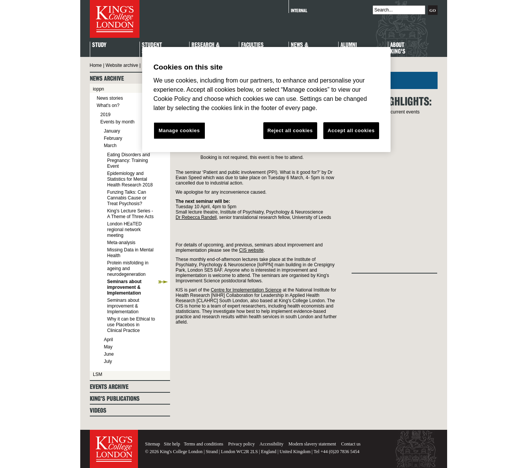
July (108, 361)
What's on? (108, 105)
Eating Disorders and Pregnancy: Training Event (128, 160)
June (109, 354)
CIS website (251, 250)
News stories (110, 98)
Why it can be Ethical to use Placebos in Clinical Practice (131, 324)
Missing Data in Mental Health (130, 252)
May (108, 347)
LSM (97, 374)
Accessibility (271, 444)
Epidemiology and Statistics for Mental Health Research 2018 (129, 179)
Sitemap (152, 444)
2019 (106, 114)
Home (96, 65)
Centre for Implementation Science (246, 290)
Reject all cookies (290, 130)
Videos (98, 410)
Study (99, 45)
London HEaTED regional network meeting (124, 229)
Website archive (121, 65)
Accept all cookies (351, 130)
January (112, 131)
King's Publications (114, 398)
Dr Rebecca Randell (196, 217)
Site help (172, 444)
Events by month (118, 122)
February (113, 138)
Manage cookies (179, 130)
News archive (107, 78)
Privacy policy (241, 444)
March (110, 145)
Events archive (109, 386)
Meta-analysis (121, 242)
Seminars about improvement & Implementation (124, 287)
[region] (266, 99)
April (108, 339)
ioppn (98, 89)
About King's (397, 48)
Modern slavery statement (312, 444)
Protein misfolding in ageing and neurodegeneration (127, 268)
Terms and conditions (203, 444)
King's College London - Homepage (114, 19)
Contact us (350, 444)
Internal (299, 10)
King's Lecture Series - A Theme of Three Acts (130, 213)
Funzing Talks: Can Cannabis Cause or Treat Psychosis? (126, 197)
